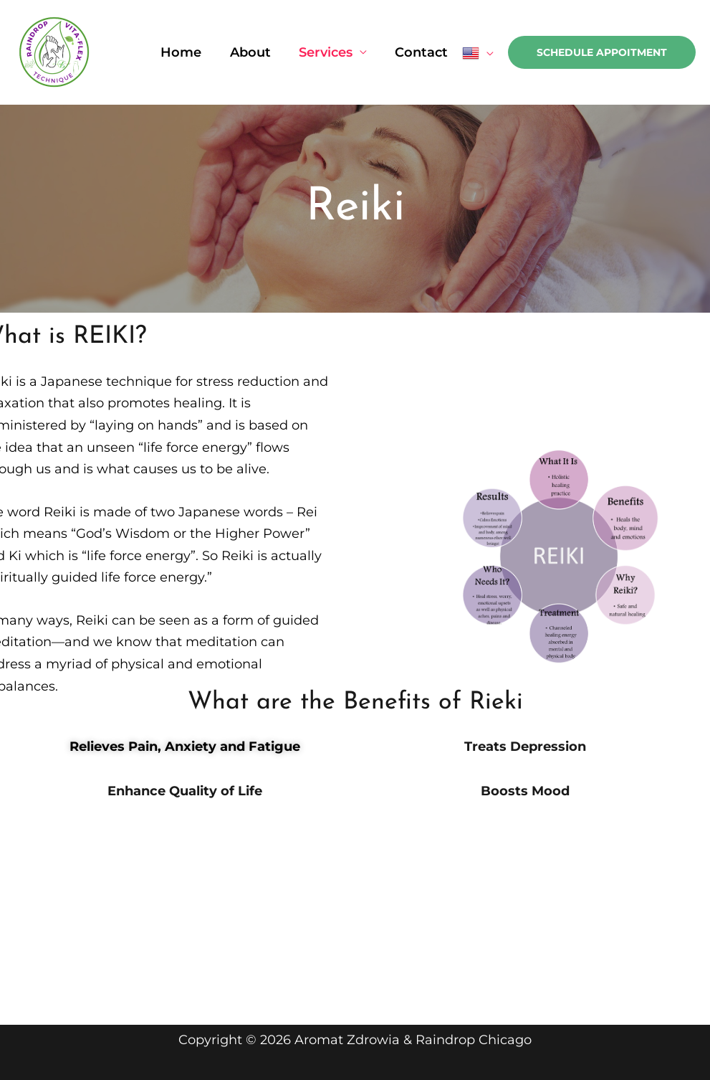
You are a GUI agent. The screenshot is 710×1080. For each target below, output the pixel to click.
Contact (422, 52)
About (256, 52)
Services (329, 52)
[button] (602, 52)
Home (189, 52)
